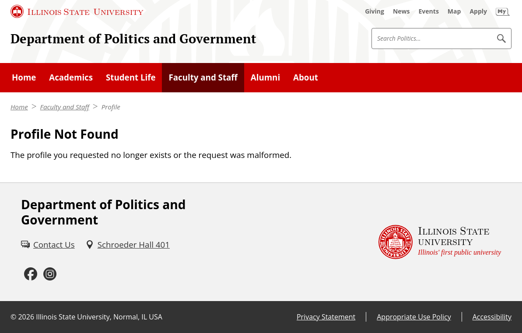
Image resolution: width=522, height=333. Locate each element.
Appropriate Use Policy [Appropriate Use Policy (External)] (414, 317)
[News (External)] (401, 11)
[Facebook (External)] (30, 274)
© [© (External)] (13, 317)
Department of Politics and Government (133, 38)
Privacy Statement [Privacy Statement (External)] (326, 317)
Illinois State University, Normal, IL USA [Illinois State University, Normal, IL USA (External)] (99, 317)
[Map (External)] (454, 11)
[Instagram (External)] (50, 274)
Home (19, 106)
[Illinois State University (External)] (77, 11)
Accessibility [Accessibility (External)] (492, 317)
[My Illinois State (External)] (502, 11)
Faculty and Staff (64, 106)
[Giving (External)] (374, 11)
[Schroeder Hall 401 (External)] (127, 244)
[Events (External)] (429, 11)
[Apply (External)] (478, 11)
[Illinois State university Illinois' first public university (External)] (439, 242)
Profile (111, 106)
